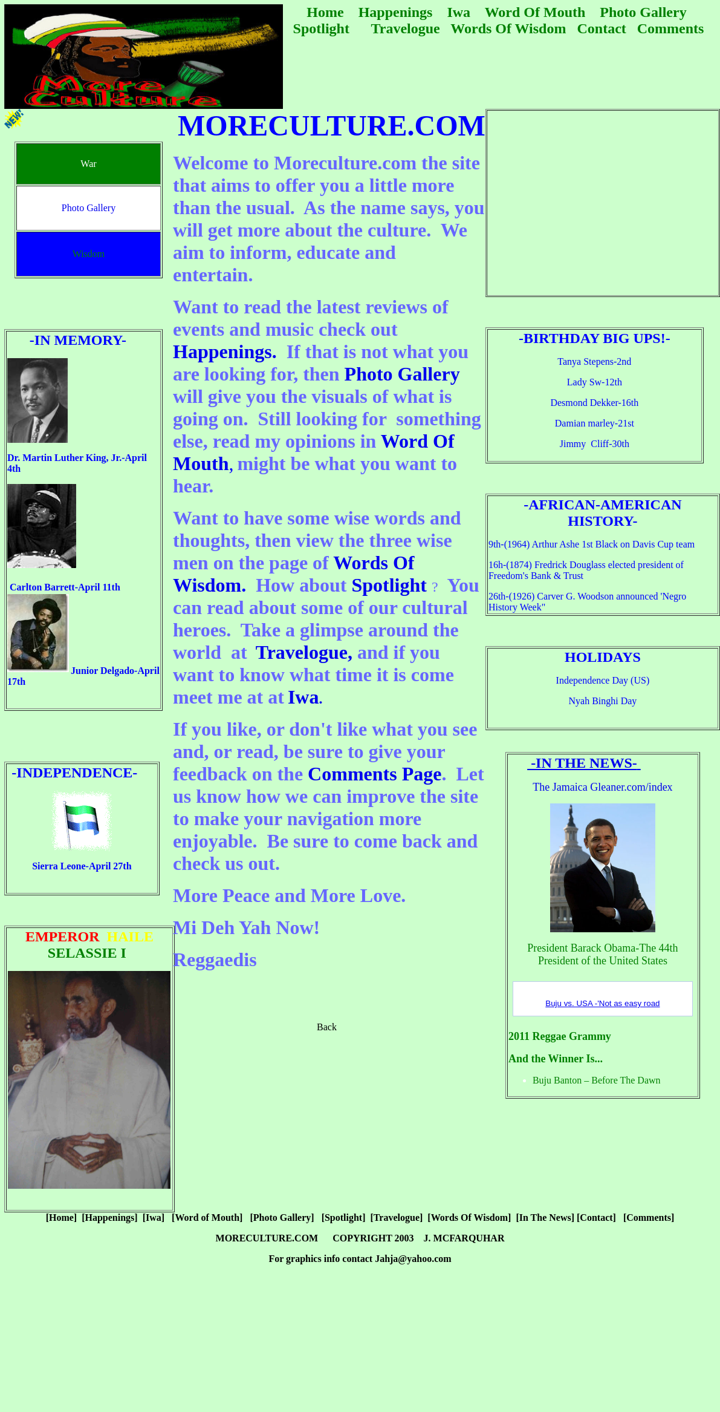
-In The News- (582, 763)
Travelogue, (304, 652)
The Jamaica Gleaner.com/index (602, 787)
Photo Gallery (402, 374)
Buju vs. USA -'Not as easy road (602, 1003)
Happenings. (225, 351)
